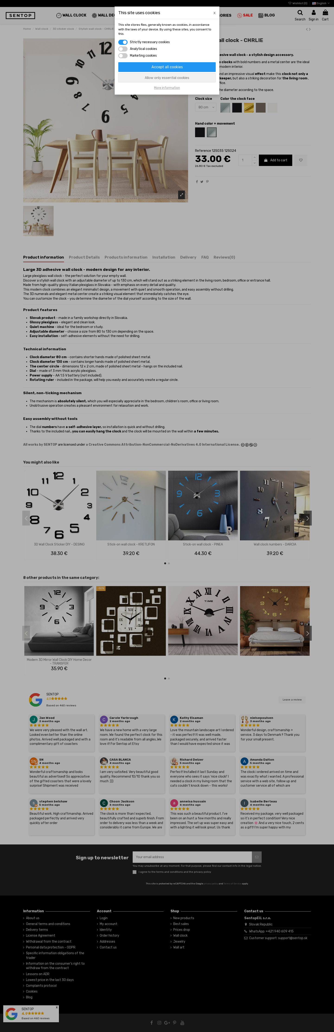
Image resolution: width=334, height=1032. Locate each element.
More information (167, 88)
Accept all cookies (167, 67)
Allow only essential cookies (167, 78)
